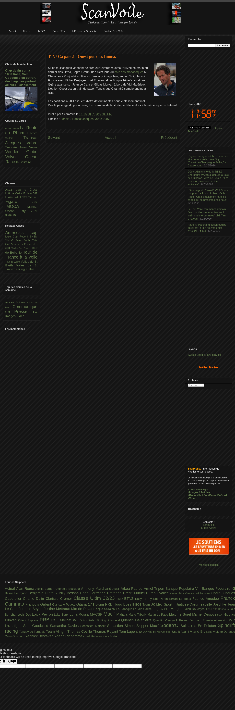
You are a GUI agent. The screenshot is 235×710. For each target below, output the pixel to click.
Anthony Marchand (96, 588)
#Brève (192, 495)
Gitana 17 (84, 604)
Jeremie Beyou (31, 609)
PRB (45, 619)
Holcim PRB (103, 604)
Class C (23, 190)
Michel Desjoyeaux (207, 614)
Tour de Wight (13, 262)
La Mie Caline (143, 609)
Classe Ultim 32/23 (95, 598)
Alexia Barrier (45, 588)
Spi (8, 247)
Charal (217, 593)
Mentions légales (209, 564)
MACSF (97, 614)
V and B (197, 631)
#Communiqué (200, 489)
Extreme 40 (28, 197)
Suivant (54, 138)
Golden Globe (12, 128)
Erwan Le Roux (180, 598)
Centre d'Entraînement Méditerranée (190, 593)
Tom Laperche (131, 631)
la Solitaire (23, 162)
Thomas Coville (80, 631)
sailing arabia (25, 269)
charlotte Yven (93, 636)
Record (32, 133)
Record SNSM (28, 236)
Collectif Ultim (24, 193)
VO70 (34, 211)
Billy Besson (69, 593)
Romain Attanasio (215, 620)
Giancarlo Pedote (64, 604)
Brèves (21, 302)
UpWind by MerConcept (157, 631)
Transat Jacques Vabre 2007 (90, 119)
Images (10, 316)
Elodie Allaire (208, 527)
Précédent (169, 138)
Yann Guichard (15, 636)
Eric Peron (161, 598)
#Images (193, 492)
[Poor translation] (12, 661)
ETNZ (129, 599)
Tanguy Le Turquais (32, 631)
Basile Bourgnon (17, 593)
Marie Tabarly (138, 614)
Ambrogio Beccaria (68, 588)
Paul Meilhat (62, 620)
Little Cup (12, 236)
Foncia (65, 119)
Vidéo (20, 316)
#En (204, 495)
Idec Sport (165, 604)
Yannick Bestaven (39, 636)
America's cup (21, 232)
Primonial (114, 620)
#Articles (204, 492)
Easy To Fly (144, 598)
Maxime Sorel (180, 614)
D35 (35, 193)
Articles (10, 302)
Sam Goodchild (36, 626)
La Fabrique (124, 609)
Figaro (18, 201)
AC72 (10, 189)
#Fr (199, 495)
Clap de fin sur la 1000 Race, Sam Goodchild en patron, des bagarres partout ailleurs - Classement (20, 78)
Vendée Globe (21, 151)
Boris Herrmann (93, 593)
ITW (34, 312)
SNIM (10, 240)
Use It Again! (181, 631)
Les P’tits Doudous (218, 609)
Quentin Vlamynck (166, 620)
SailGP (14, 138)
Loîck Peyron (43, 614)
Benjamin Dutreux (44, 593)
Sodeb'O (170, 625)
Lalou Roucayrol (195, 609)
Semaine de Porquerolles (24, 244)
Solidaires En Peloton (199, 626)
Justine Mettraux (57, 609)
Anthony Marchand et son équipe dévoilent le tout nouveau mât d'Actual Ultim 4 (207, 227)
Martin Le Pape (158, 614)
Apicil (116, 588)
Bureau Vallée (158, 593)
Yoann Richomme (68, 636)
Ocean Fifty (18, 211)
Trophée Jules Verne (21, 147)
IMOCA (16, 206)
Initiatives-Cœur (186, 604)
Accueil (110, 138)
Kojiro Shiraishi (105, 609)
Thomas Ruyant (106, 631)
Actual (10, 588)
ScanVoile (208, 524)
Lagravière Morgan (168, 609)
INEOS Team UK (144, 604)
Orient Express (29, 620)
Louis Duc (24, 614)
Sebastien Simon (121, 626)
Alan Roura (25, 588)
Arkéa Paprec (132, 588)
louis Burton (110, 636)
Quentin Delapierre (137, 620)
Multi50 (32, 207)
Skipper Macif (148, 626)
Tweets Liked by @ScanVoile (205, 354)
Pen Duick (80, 620)
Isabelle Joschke (213, 604)
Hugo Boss (123, 604)
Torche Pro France (21, 248)
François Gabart (38, 604)
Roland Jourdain (191, 620)
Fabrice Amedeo (206, 599)
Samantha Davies (65, 626)
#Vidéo (192, 498)
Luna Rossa (80, 614)
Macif (110, 614)
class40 (10, 214)
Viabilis (208, 631)
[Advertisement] (112, 42)
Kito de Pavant (83, 609)
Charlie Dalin (34, 599)
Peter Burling (97, 620)
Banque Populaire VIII (183, 588)
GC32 (34, 202)
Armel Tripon (154, 588)
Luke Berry (62, 614)
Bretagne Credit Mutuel (126, 593)
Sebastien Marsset (93, 626)
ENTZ (120, 599)
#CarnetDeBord (217, 495)
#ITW (190, 489)
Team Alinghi (56, 631)
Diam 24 (12, 197)
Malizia (122, 614)
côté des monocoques (129, 72)
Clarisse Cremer (60, 599)
